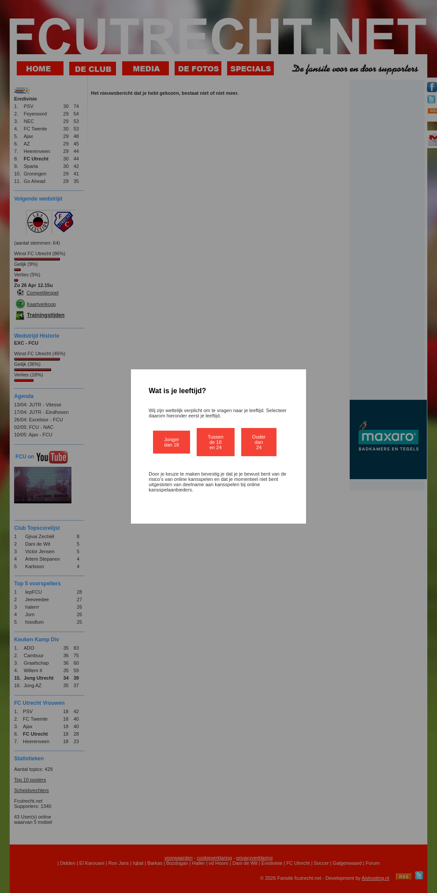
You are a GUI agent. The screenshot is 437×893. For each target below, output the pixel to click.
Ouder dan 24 (259, 442)
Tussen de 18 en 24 (216, 442)
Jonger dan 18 (171, 442)
